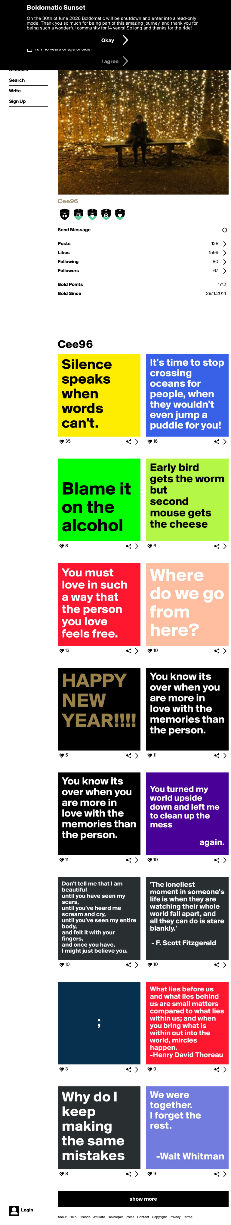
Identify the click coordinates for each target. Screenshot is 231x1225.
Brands (85, 1217)
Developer (115, 1217)
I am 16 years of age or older (63, 49)
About (62, 1217)
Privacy (175, 1217)
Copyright (159, 1217)
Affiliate (99, 1217)
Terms (187, 1217)
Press (130, 1217)
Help (73, 1217)
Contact (143, 1217)
